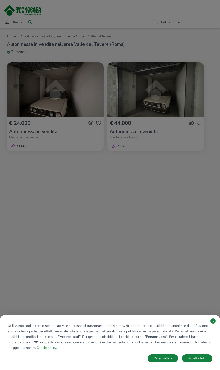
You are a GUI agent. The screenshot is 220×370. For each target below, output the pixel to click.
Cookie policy (46, 348)
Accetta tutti (197, 358)
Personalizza (163, 358)
